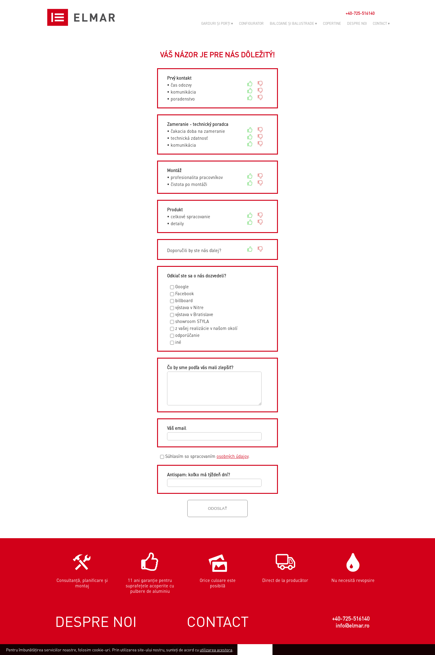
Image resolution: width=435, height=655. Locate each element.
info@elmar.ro (352, 625)
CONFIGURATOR (251, 23)
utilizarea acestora (216, 649)
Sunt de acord (254, 650)
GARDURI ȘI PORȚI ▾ (217, 23)
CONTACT (218, 621)
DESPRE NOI (357, 23)
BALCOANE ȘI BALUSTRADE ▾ (293, 23)
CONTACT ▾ (381, 23)
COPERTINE (332, 23)
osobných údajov (232, 456)
